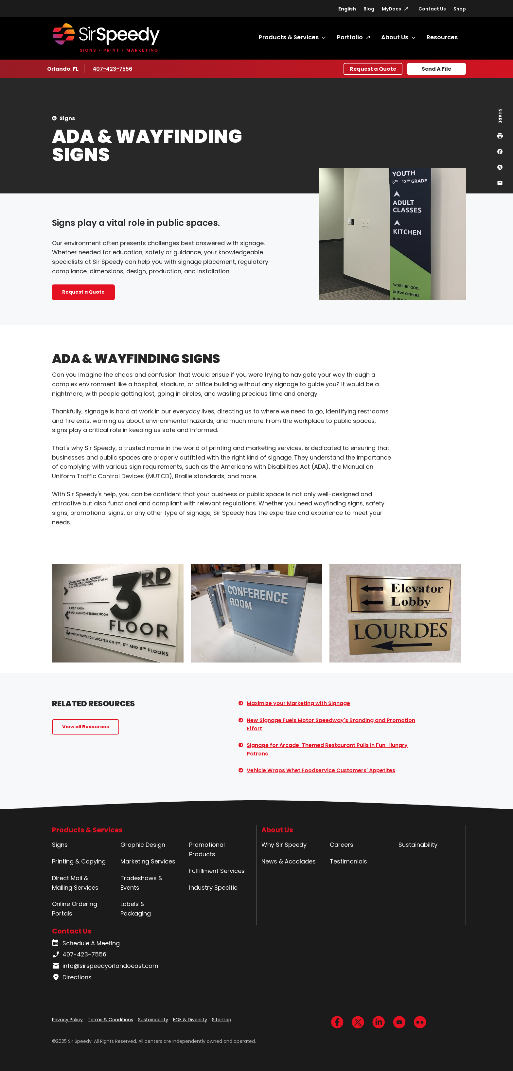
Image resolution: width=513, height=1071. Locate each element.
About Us (394, 37)
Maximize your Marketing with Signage (298, 703)
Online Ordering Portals (74, 908)
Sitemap (221, 1019)
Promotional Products (207, 849)
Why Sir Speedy (284, 845)
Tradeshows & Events (141, 883)
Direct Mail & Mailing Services (75, 883)
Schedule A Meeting (86, 943)
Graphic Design (142, 845)
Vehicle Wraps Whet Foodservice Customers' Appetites (321, 770)
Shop (459, 9)
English (347, 9)
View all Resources (85, 726)
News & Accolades (288, 861)
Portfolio (350, 37)
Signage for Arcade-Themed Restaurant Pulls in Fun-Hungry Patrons (327, 749)
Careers (341, 845)
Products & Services (289, 37)
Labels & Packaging (135, 908)
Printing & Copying (79, 861)
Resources (442, 37)
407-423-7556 (112, 69)
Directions (72, 977)
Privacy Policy (67, 1019)
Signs (67, 118)
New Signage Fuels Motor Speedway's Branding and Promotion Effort (331, 725)
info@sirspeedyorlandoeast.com (105, 966)
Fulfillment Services (217, 871)
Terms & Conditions (110, 1019)
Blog (368, 9)
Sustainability (417, 845)
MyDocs (391, 9)
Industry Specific (213, 887)
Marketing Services (147, 861)
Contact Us (432, 9)
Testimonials (348, 861)
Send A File (436, 69)
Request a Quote (373, 69)
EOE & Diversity (190, 1019)
